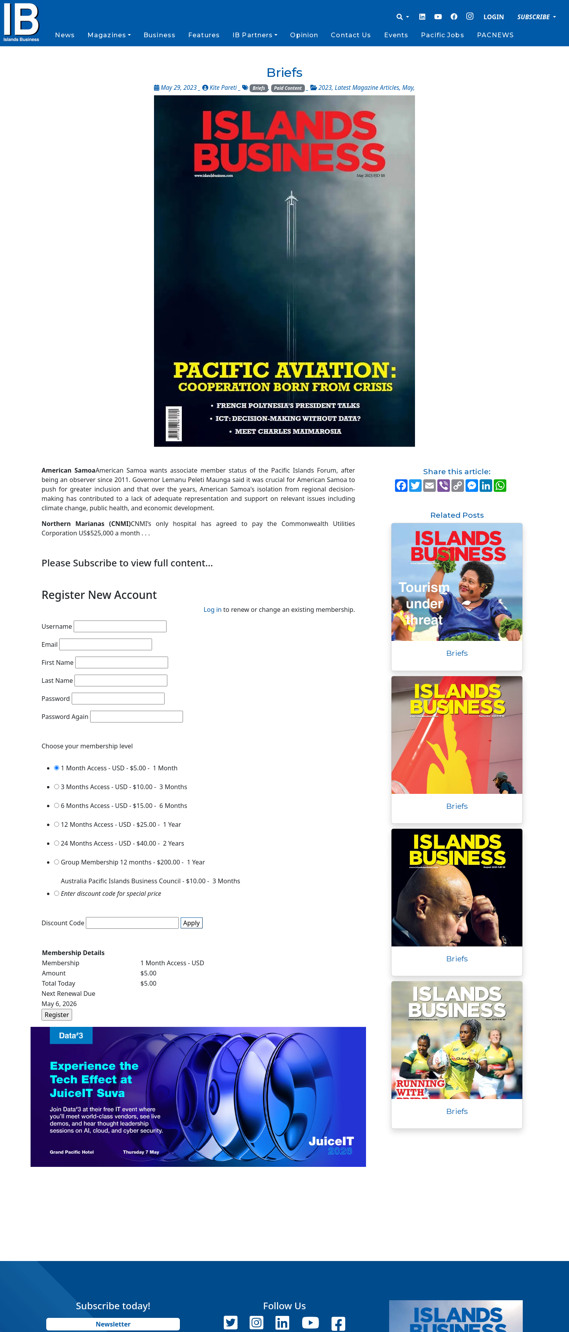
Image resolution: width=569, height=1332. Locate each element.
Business (159, 35)
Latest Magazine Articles (367, 88)
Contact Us (351, 35)
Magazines (106, 35)
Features (204, 35)
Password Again (65, 716)
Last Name (57, 680)
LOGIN (494, 17)
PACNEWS (495, 35)
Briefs (259, 88)
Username (57, 626)
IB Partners (252, 35)
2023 (325, 88)
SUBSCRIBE (534, 17)
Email (50, 644)
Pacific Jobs (442, 35)
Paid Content (288, 88)
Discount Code (63, 923)
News (64, 35)
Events (396, 35)
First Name (58, 662)
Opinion (304, 35)
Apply (191, 923)
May (407, 88)
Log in (213, 609)
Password (56, 698)
